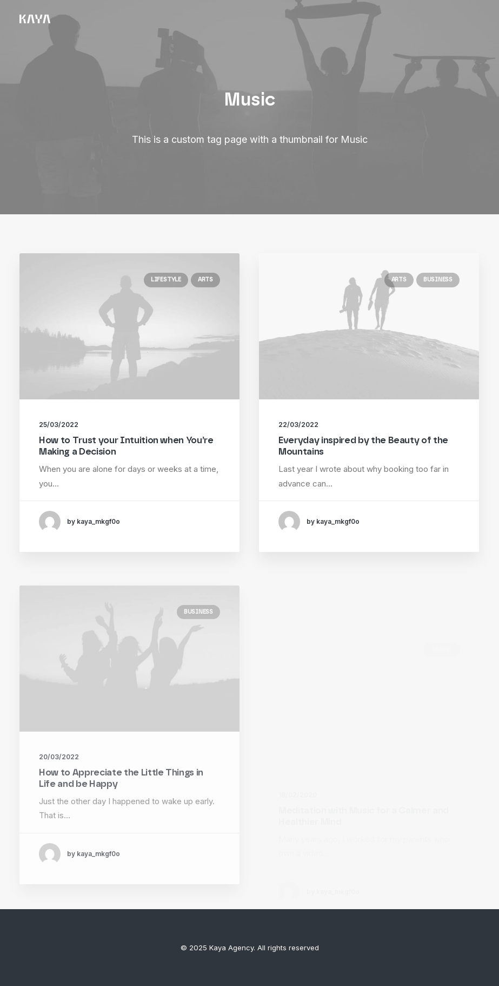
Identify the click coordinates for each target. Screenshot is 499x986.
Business (438, 281)
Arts (205, 279)
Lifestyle (166, 279)
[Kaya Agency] (34, 19)
